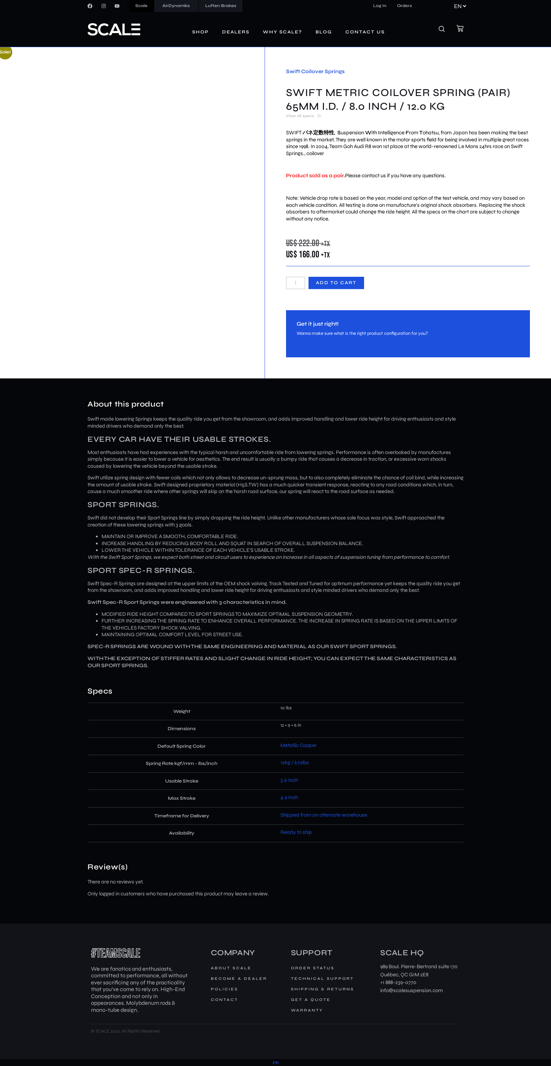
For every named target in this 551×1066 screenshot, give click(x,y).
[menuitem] (275, 1063)
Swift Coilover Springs (315, 71)
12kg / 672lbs (294, 762)
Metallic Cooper (298, 745)
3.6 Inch (289, 780)
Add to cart (336, 283)
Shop (200, 32)
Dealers (235, 32)
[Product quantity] (295, 283)
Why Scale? (282, 32)
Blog (324, 32)
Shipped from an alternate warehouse (323, 815)
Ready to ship (296, 832)
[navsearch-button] (446, 30)
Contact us (365, 32)
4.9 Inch (289, 797)
